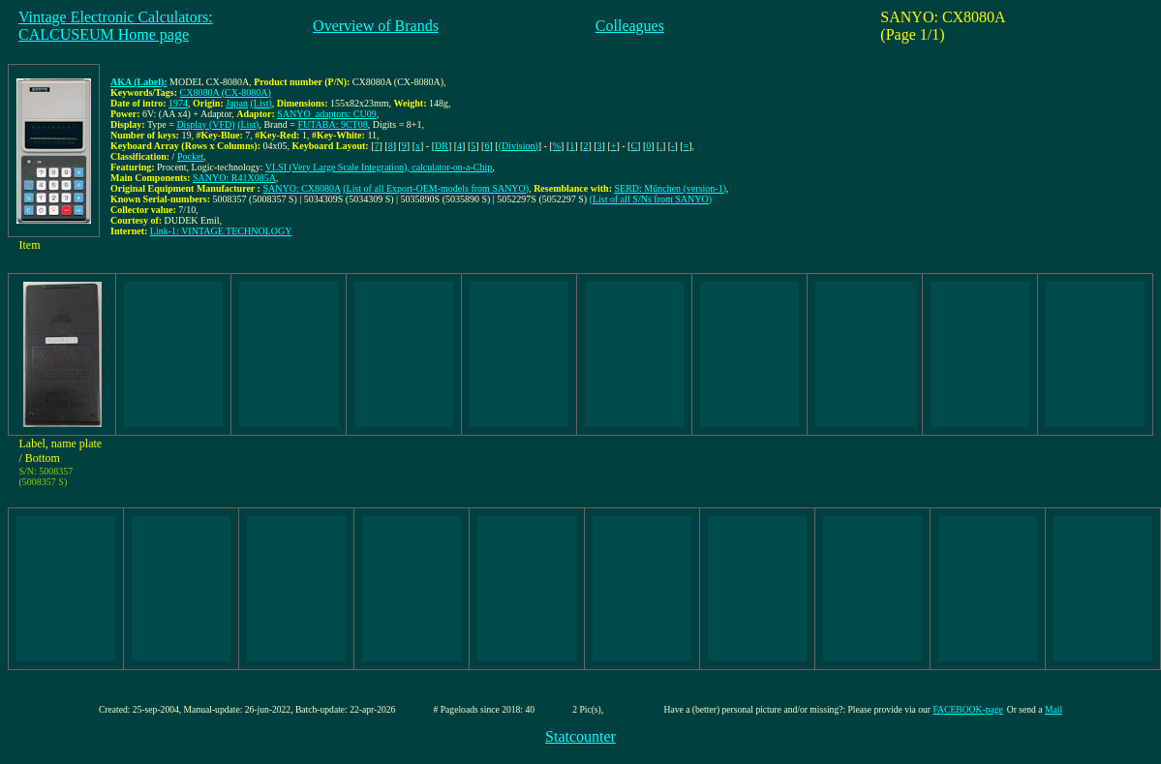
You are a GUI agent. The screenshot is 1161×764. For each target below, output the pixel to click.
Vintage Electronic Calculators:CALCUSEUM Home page (115, 26)
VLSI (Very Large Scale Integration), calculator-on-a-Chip (379, 167)
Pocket (190, 156)
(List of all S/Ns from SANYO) (651, 199)
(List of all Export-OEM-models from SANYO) (436, 188)
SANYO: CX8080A (301, 188)
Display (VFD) (205, 124)
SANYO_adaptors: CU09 (327, 113)
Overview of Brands (376, 25)
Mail (1053, 709)
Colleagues (630, 25)
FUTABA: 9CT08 (332, 124)
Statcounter (580, 736)
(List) (261, 103)
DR (441, 145)
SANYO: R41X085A (234, 177)
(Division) (518, 145)
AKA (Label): (139, 81)
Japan (237, 103)
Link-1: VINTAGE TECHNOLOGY (221, 231)
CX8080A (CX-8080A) (225, 92)
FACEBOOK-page (967, 709)
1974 (178, 103)
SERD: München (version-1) (670, 188)
